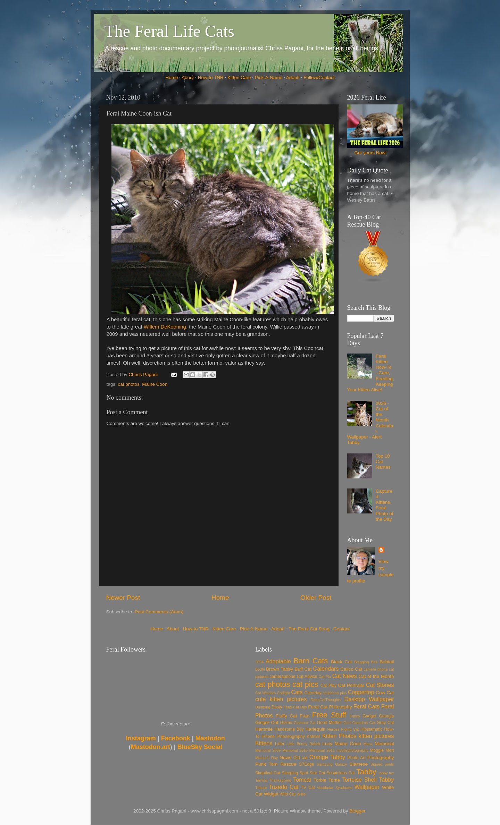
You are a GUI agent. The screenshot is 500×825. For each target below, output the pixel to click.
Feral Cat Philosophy (330, 706)
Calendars (326, 668)
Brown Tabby (279, 669)
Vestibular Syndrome (334, 787)
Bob (374, 662)
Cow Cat (385, 692)
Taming (261, 780)
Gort (347, 723)
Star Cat (317, 773)
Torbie (320, 780)
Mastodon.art (150, 746)
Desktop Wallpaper (369, 699)
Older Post (315, 597)
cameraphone (282, 676)
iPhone (268, 736)
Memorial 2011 (322, 750)
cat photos (129, 384)
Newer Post (123, 597)
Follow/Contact (318, 77)
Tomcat (302, 779)
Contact (341, 628)
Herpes (333, 729)
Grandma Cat (363, 723)
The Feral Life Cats (170, 31)
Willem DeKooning (165, 327)
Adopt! (293, 77)
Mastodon (210, 738)
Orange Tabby (327, 757)
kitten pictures (376, 736)
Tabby (366, 771)
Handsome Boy (288, 729)
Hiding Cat (350, 729)
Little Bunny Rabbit (303, 744)
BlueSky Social (199, 746)
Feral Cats (366, 706)
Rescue (288, 764)
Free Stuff (329, 715)
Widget (271, 794)
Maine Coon (154, 384)
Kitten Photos (339, 736)
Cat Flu (325, 676)
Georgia (386, 716)
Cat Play (328, 685)
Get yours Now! (370, 152)
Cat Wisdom (265, 693)
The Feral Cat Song (309, 628)
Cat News (344, 676)
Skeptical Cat (267, 773)
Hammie (264, 729)
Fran (304, 715)
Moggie (377, 750)
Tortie (334, 780)
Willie (301, 794)
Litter (279, 743)
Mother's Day (266, 758)
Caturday (313, 692)
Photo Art (357, 757)
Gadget (369, 716)
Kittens (264, 743)
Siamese (358, 764)
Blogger (357, 811)
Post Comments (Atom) (159, 611)
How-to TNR (211, 77)
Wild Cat (288, 794)
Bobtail (387, 661)
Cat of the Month (376, 676)
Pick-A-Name (269, 77)
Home (172, 77)
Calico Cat (351, 669)
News (285, 757)
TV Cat (308, 787)
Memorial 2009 (268, 750)
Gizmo (286, 722)
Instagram (141, 738)
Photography (380, 757)
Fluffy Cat (286, 715)
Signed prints (382, 764)
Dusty (277, 707)
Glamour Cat (304, 723)
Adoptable (278, 661)
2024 (259, 662)
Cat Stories (380, 685)
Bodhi (260, 669)
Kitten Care (239, 77)
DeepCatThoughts (325, 700)
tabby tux (386, 773)
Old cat (300, 757)
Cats (296, 692)
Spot (303, 773)
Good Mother (329, 722)
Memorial (384, 743)
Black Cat (341, 661)
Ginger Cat (266, 722)
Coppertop (361, 692)
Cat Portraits (351, 685)
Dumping (262, 707)
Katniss (313, 736)
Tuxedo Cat (284, 787)
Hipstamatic (371, 729)
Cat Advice (307, 676)
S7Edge (306, 764)
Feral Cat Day (295, 707)
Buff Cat (302, 669)
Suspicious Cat (340, 773)
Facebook (175, 738)
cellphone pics (335, 693)
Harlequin (316, 729)
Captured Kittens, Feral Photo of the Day (384, 505)
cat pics (305, 684)
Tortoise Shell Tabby (368, 779)
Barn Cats (310, 660)
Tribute (261, 787)
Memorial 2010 (295, 750)
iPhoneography (290, 736)
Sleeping (290, 773)
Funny (355, 716)
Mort (389, 750)
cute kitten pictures (281, 699)
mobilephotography (352, 750)
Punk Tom (266, 764)
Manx (368, 744)
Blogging (361, 662)
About (188, 77)
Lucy (327, 743)
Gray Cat (385, 722)
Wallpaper (367, 787)
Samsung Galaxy (332, 764)
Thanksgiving (280, 780)
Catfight (283, 693)
